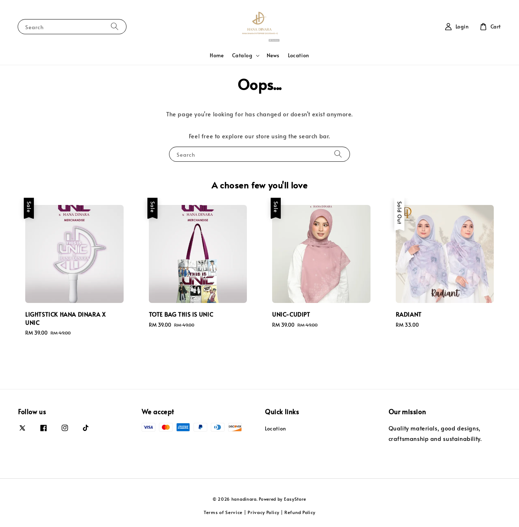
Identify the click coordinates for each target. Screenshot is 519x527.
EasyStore (295, 499)
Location (298, 55)
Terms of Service (223, 512)
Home (216, 55)
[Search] (114, 26)
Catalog (242, 55)
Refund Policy (299, 512)
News (273, 55)
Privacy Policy (263, 512)
